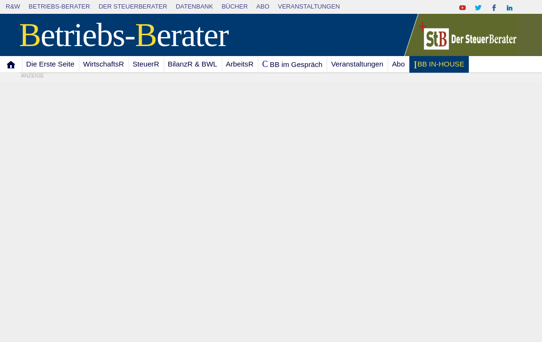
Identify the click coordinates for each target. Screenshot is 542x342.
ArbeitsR (239, 64)
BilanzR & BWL (192, 64)
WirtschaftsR (103, 64)
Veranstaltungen (309, 6)
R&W (13, 6)
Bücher (235, 6)
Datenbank (194, 6)
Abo (262, 6)
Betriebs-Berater (59, 6)
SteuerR (146, 64)
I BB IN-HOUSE (438, 64)
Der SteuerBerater (132, 6)
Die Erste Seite (50, 64)
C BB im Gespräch (292, 64)
